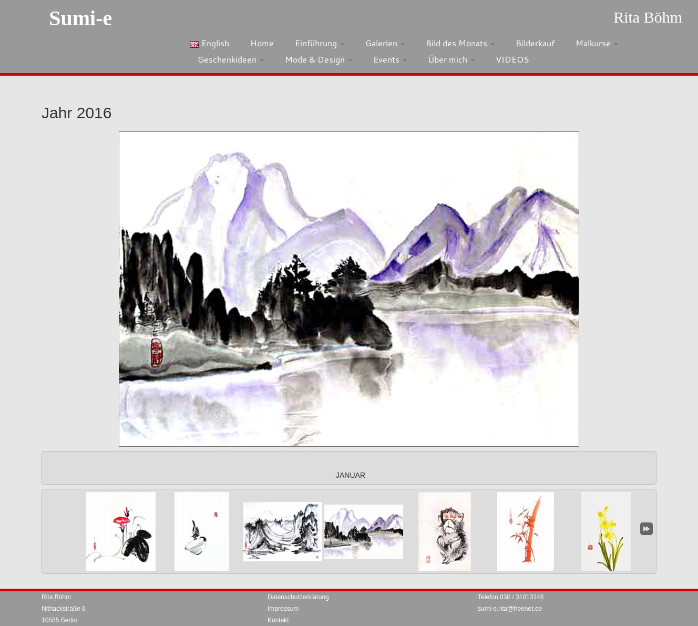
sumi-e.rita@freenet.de (510, 608)
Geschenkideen (231, 59)
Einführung (319, 42)
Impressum (283, 608)
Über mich (451, 59)
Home (262, 42)
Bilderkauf (535, 42)
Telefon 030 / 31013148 (510, 597)
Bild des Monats (460, 42)
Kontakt (278, 620)
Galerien (385, 42)
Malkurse (597, 42)
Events (390, 59)
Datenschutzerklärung (298, 597)
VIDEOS (512, 59)
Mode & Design (318, 59)
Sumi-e (80, 18)
